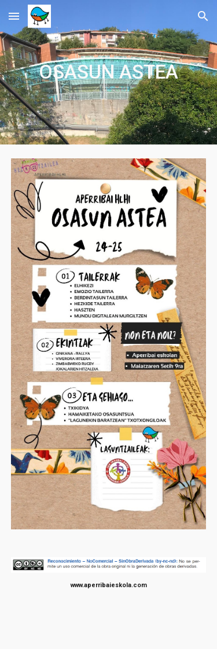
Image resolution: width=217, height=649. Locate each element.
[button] (14, 16)
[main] (109, 72)
